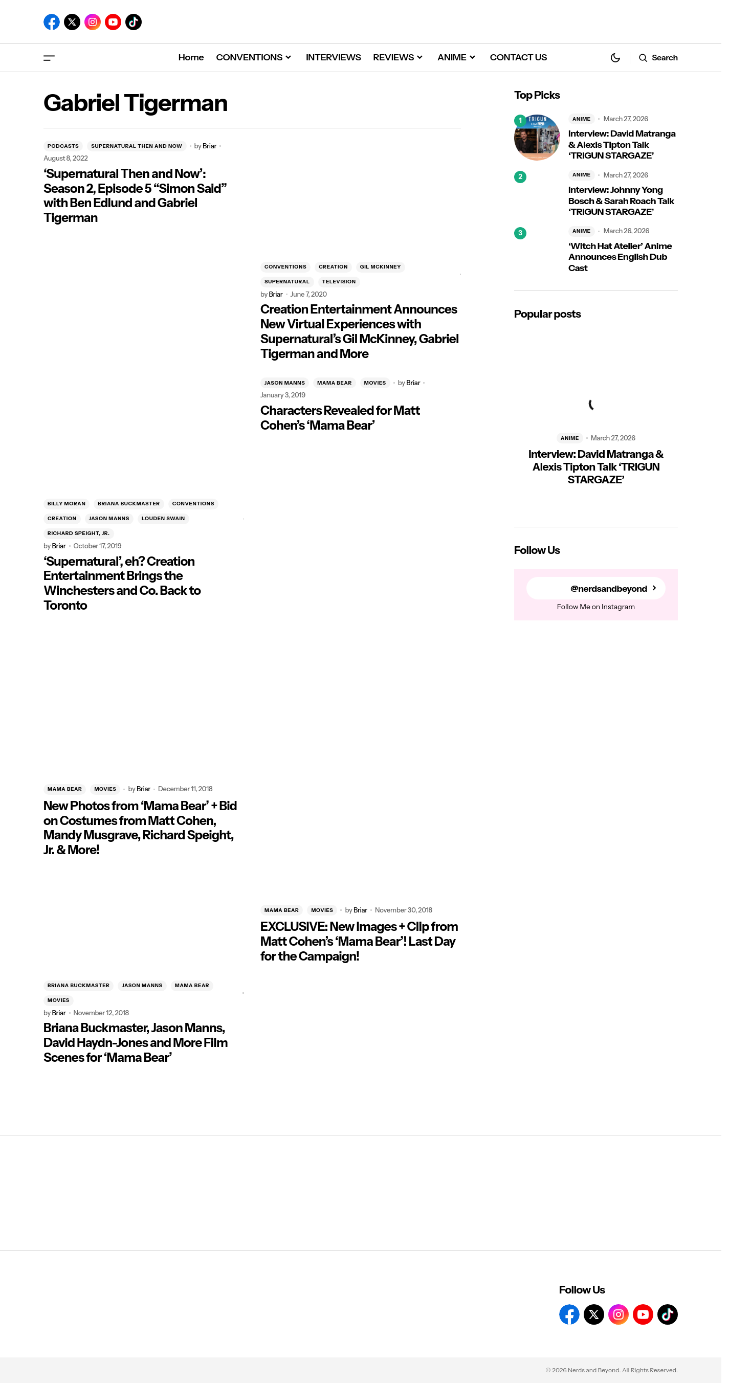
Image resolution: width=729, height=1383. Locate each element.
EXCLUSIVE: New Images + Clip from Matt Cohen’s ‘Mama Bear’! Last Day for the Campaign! (359, 942)
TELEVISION (339, 281)
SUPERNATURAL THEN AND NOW (136, 146)
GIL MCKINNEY (380, 266)
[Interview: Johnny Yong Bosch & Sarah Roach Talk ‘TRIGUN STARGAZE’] (537, 194)
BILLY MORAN (66, 503)
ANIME (581, 119)
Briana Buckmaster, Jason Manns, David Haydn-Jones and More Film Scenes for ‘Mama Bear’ (135, 1043)
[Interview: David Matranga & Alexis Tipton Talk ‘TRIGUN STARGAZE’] (537, 138)
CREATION (333, 266)
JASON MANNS (109, 518)
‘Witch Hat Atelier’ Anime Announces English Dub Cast (620, 257)
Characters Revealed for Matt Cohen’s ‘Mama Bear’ (340, 418)
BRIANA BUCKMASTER (129, 503)
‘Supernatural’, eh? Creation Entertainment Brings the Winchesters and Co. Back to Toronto (122, 583)
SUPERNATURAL (287, 281)
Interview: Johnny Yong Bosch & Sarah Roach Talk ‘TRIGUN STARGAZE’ (621, 201)
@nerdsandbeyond (607, 588)
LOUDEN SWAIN (163, 518)
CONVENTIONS (285, 266)
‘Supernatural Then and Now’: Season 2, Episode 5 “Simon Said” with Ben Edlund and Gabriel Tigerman (135, 196)
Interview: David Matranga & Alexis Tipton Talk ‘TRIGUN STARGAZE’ (622, 144)
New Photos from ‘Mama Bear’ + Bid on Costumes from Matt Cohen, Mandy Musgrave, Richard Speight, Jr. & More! (140, 828)
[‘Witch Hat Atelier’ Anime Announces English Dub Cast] (537, 250)
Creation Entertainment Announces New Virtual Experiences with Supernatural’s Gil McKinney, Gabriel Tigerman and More (359, 331)
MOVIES (375, 383)
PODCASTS (63, 146)
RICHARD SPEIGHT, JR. (79, 533)
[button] (49, 57)
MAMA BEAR (334, 383)
